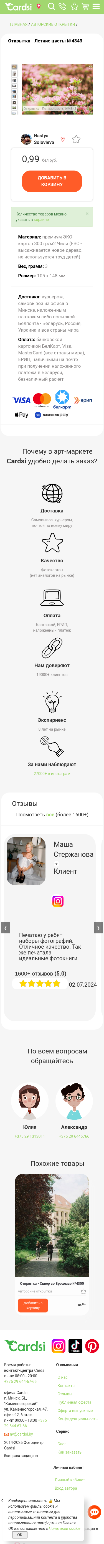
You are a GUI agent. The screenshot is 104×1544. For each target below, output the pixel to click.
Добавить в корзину (33, 1305)
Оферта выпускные (75, 1410)
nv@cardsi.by (18, 1434)
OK (19, 1535)
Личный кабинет (70, 1480)
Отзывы (65, 1394)
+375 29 (30, 1136)
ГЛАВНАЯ (18, 24)
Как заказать (70, 1452)
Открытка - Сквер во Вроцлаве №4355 (52, 1283)
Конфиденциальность (78, 1419)
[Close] (87, 214)
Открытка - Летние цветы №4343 (45, 41)
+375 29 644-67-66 (20, 1381)
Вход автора (66, 1488)
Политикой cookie (64, 1528)
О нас (63, 1377)
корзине (41, 219)
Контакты (66, 1385)
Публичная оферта (75, 1402)
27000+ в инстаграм (52, 773)
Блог (62, 1444)
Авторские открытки (53, 24)
